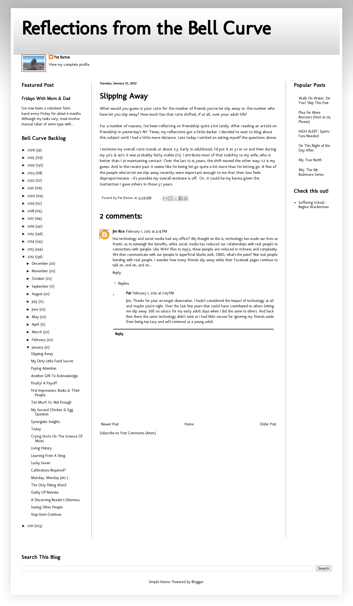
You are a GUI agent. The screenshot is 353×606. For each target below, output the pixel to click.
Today (36, 429)
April (36, 324)
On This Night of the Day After (314, 148)
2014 (31, 241)
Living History (41, 448)
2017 (31, 218)
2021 (31, 188)
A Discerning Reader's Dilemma (55, 500)
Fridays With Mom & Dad (46, 98)
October (39, 278)
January (38, 347)
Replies (123, 283)
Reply (117, 272)
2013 (31, 249)
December (40, 263)
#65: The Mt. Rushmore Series (311, 172)
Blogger (197, 582)
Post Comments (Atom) (138, 433)
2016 (31, 226)
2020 (31, 196)
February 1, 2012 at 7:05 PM (153, 293)
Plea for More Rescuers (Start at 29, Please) (315, 117)
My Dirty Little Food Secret (52, 361)
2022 (31, 180)
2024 (31, 165)
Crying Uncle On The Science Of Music (56, 438)
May (36, 317)
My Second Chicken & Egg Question (52, 412)
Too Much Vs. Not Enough (51, 402)
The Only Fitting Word (48, 485)
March (37, 332)
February (39, 340)
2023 (31, 173)
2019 (31, 203)
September (41, 286)
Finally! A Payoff (44, 383)
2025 (31, 157)
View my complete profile (69, 64)
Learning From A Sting (48, 455)
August (37, 294)
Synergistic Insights (45, 421)
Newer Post (110, 424)
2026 (31, 150)
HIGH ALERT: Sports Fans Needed (314, 133)
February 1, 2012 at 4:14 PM (146, 231)
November (40, 271)
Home (189, 424)
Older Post (268, 424)
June (35, 309)
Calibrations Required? (48, 470)
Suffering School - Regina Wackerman (314, 204)
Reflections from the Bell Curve (146, 28)
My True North (310, 160)
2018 (31, 211)
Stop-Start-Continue (46, 514)
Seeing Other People (47, 507)
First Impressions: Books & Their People (55, 392)
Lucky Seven (40, 463)
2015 (31, 234)
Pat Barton (62, 57)
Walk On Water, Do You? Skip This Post (314, 100)
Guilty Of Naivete (44, 492)
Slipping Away (42, 354)
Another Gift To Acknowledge (54, 376)
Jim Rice (118, 231)
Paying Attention (43, 368)
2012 (31, 256)
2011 (30, 526)
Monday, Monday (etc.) (49, 478)
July (35, 301)
